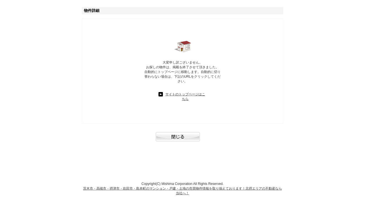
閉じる (182, 139)
